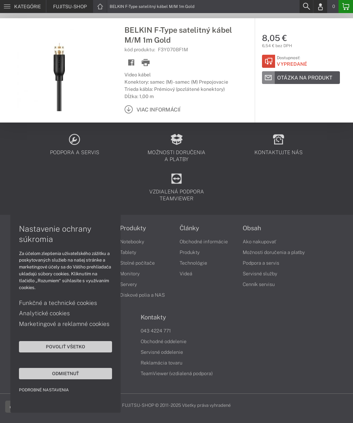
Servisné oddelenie (162, 352)
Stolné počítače (137, 263)
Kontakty (153, 317)
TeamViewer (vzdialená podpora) (177, 373)
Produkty (133, 228)
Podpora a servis (261, 263)
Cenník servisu (259, 284)
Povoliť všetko (65, 346)
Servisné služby (260, 273)
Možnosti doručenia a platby (274, 252)
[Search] (306, 6)
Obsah (252, 228)
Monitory (130, 273)
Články (189, 228)
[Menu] (23, 6)
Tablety (128, 252)
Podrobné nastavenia (44, 390)
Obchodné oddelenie (163, 341)
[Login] (320, 6)
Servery (128, 284)
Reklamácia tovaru (161, 363)
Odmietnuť (65, 373)
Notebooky (132, 241)
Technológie (193, 263)
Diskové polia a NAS (142, 295)
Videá (186, 273)
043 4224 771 (156, 331)
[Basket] (346, 6)
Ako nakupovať (259, 241)
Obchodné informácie (204, 241)
